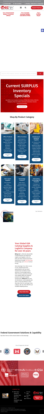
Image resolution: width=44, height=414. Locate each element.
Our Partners (39, 211)
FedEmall (26, 261)
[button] (20, 8)
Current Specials (22, 106)
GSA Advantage (28, 260)
